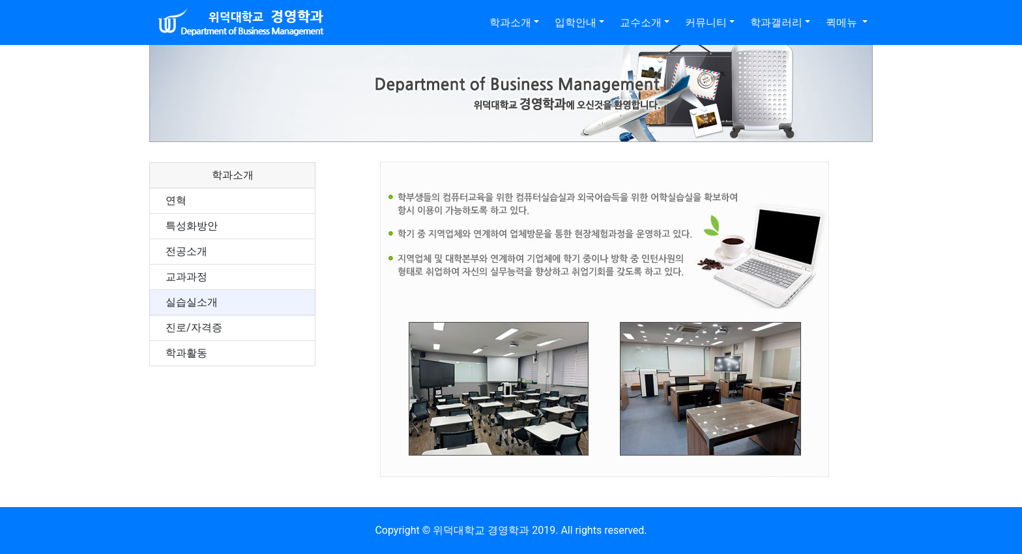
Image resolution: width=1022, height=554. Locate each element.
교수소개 (641, 22)
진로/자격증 (194, 327)
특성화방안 (192, 226)
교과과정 (186, 276)
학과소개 (510, 22)
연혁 (176, 200)
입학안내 (575, 22)
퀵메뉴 (843, 22)
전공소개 (186, 251)
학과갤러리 (776, 22)
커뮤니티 (706, 22)
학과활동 (186, 353)
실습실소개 (192, 302)
